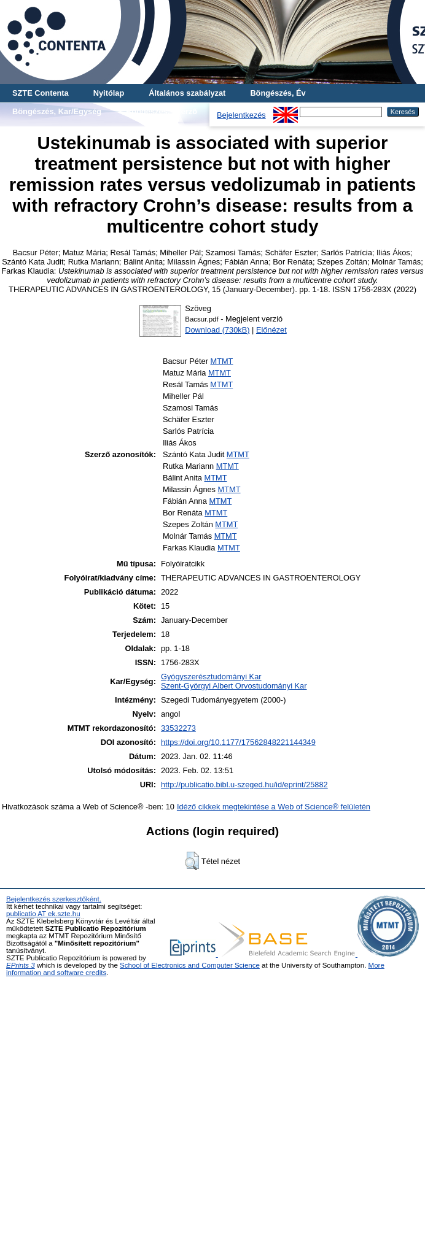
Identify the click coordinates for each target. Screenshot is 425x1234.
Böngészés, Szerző (161, 111)
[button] (192, 861)
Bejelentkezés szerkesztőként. (53, 899)
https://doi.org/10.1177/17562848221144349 (238, 742)
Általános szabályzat (187, 93)
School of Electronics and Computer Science (190, 965)
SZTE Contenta (40, 93)
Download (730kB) (217, 329)
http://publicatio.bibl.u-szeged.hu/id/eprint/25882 (244, 784)
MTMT (221, 361)
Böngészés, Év (277, 93)
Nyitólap (108, 93)
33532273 (178, 728)
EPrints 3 (20, 965)
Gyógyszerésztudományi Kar (211, 676)
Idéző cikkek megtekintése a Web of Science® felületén (273, 806)
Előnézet (271, 329)
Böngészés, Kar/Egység (56, 111)
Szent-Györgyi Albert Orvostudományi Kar (234, 685)
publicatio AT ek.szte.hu (43, 913)
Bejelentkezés (241, 115)
